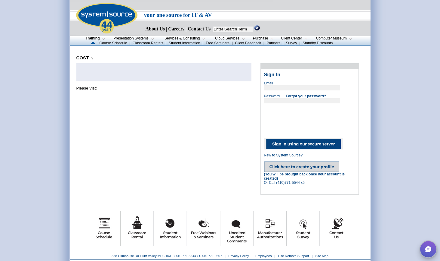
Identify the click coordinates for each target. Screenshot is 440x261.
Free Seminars (217, 43)
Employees (263, 256)
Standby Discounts (318, 43)
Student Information (184, 43)
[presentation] (309, 118)
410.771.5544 (186, 256)
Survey (291, 43)
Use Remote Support (293, 256)
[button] (428, 249)
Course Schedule (113, 43)
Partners (273, 43)
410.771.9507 (212, 256)
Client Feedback (248, 43)
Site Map (321, 256)
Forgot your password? (306, 96)
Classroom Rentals (148, 43)
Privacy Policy (239, 256)
